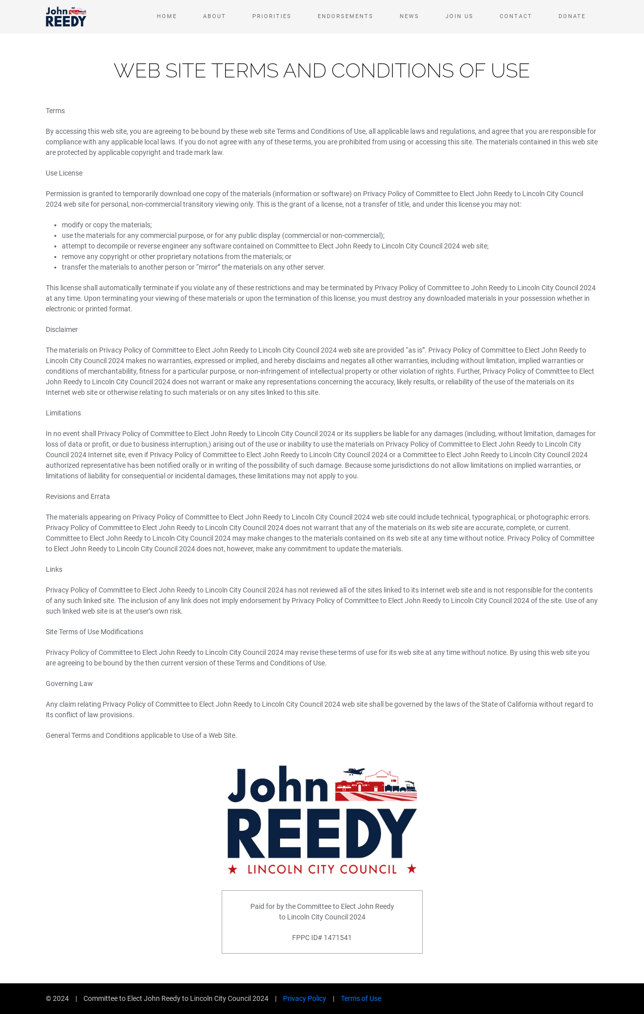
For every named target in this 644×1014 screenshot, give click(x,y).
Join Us (459, 16)
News (409, 16)
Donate (572, 16)
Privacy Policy (304, 998)
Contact (516, 16)
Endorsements (346, 16)
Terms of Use (361, 998)
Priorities (272, 16)
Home (167, 16)
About (214, 16)
